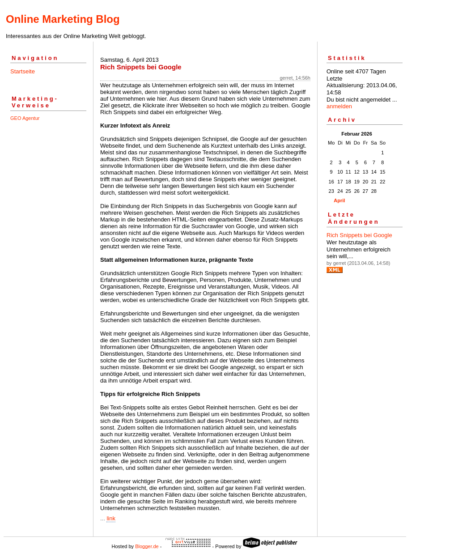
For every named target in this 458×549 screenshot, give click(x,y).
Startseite (22, 71)
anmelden (339, 106)
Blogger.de (147, 546)
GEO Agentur (24, 118)
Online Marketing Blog (63, 19)
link (110, 518)
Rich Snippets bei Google (359, 235)
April (339, 200)
